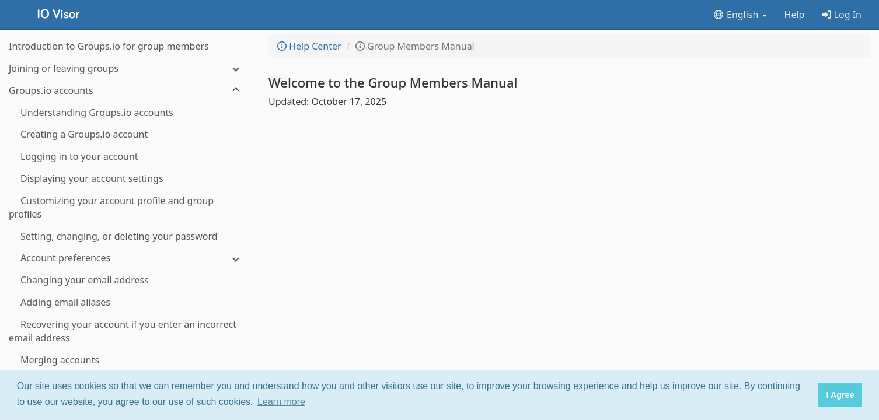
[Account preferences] (128, 258)
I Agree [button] (840, 395)
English (740, 14)
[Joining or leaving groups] (128, 68)
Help (794, 14)
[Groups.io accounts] (128, 90)
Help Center (309, 46)
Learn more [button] (281, 402)
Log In (841, 14)
